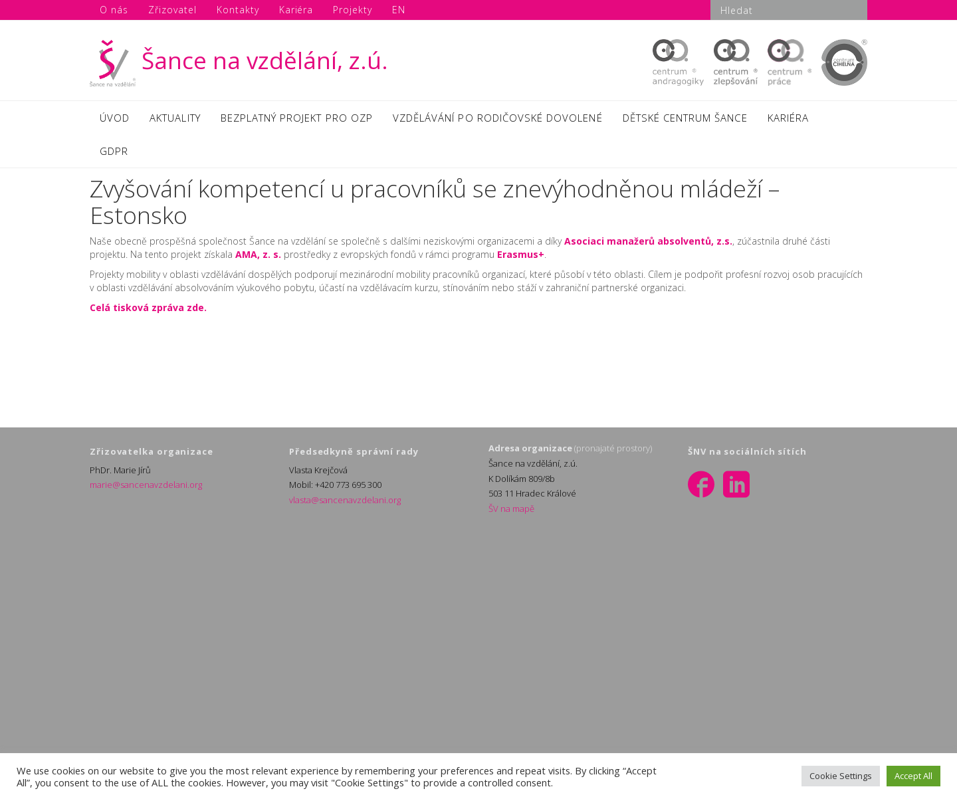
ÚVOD (115, 117)
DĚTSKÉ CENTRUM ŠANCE (685, 117)
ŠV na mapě (511, 508)
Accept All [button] (913, 776)
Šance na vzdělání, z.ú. (239, 60)
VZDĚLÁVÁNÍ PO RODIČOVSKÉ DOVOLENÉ (498, 117)
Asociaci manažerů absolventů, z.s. (648, 241)
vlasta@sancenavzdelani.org (345, 500)
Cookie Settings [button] (840, 776)
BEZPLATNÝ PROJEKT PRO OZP (297, 117)
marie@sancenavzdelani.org (146, 485)
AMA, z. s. (258, 254)
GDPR (114, 151)
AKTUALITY (175, 117)
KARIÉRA (788, 117)
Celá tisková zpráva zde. (148, 307)
